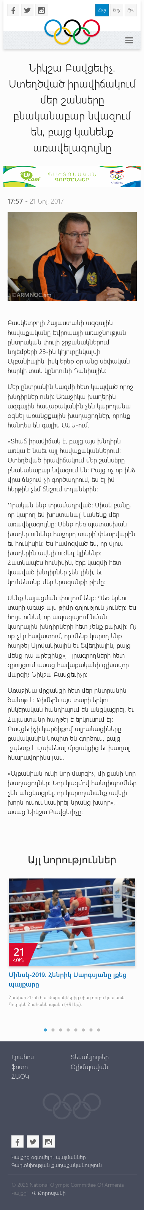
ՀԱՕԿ (20, 1076)
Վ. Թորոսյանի (48, 1192)
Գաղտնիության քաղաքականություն (56, 1165)
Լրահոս (22, 1056)
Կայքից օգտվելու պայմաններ (48, 1157)
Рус (130, 9)
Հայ (102, 9)
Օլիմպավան (89, 1066)
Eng (116, 9)
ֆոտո (19, 1066)
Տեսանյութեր (90, 1056)
